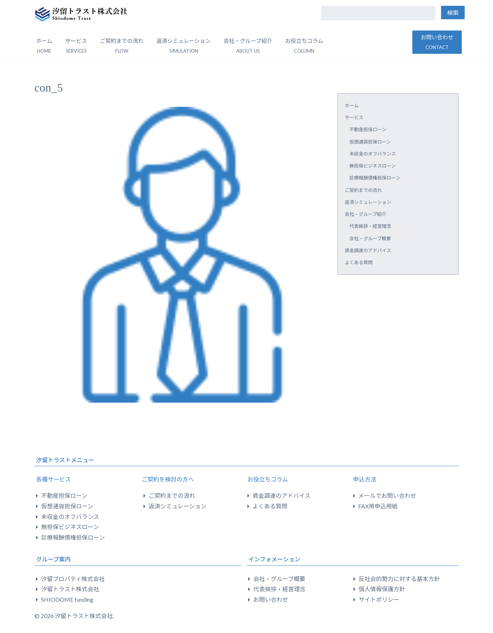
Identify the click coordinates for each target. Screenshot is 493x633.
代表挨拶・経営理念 (370, 226)
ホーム (44, 45)
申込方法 (364, 479)
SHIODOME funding (67, 599)
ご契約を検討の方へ (168, 479)
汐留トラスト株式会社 (70, 588)
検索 (452, 12)
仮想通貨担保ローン (370, 142)
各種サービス (53, 479)
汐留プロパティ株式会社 (73, 578)
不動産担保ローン (368, 129)
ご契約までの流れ (122, 45)
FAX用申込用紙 (378, 506)
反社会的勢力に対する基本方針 (399, 578)
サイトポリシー (379, 599)
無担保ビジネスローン (372, 166)
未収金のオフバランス (372, 154)
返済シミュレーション (183, 45)
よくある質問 (359, 262)
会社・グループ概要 (370, 238)
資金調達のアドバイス (368, 250)
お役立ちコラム (267, 479)
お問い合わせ (437, 42)
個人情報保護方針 (382, 588)
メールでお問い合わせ (387, 495)
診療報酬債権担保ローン (374, 178)
